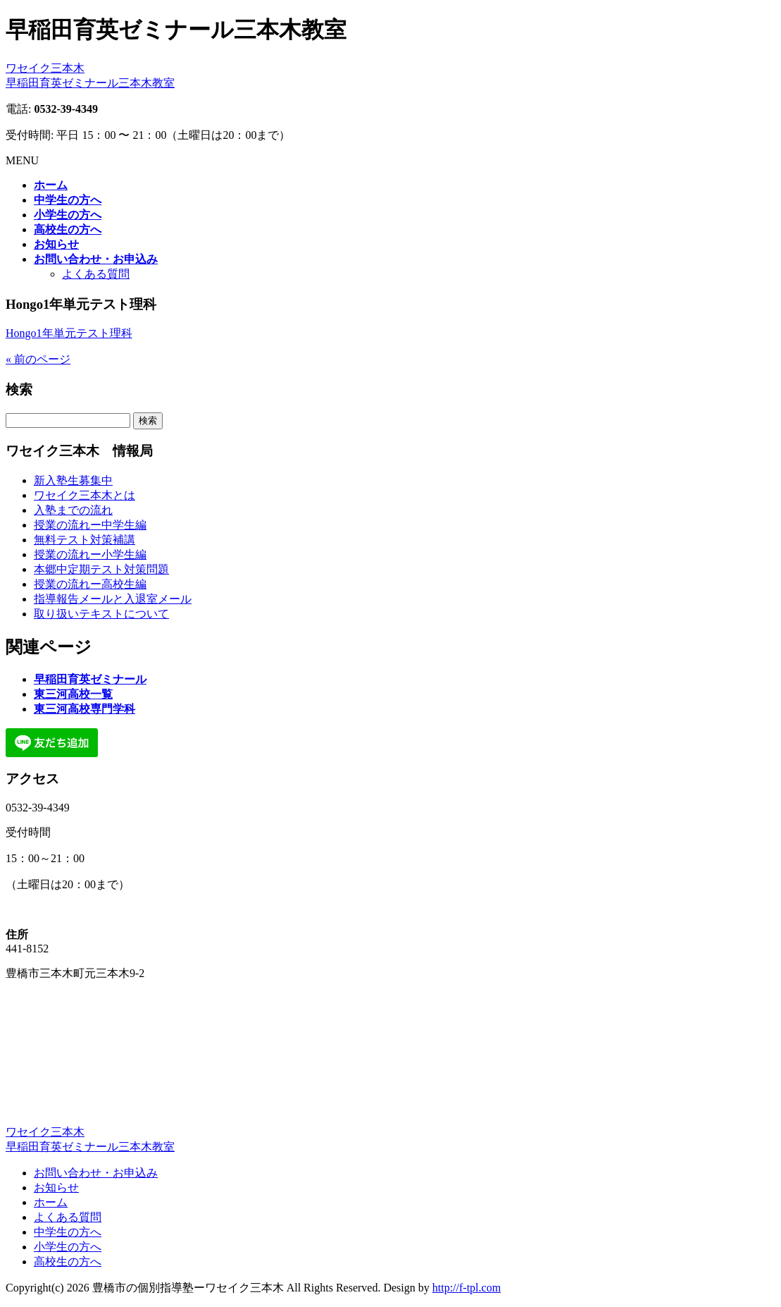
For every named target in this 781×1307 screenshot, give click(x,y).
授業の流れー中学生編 (90, 525)
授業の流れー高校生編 (90, 584)
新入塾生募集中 (73, 480)
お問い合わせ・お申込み (96, 1173)
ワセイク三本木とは (84, 495)
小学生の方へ (67, 1247)
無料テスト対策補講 (84, 540)
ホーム (51, 1202)
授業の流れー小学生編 (90, 554)
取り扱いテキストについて (101, 614)
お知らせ (56, 1188)
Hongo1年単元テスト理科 (69, 333)
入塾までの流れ (73, 510)
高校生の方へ (67, 1262)
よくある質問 (96, 274)
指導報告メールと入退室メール (113, 599)
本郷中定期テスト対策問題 (101, 569)
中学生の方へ (67, 1232)
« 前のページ (38, 359)
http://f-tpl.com (466, 1288)
